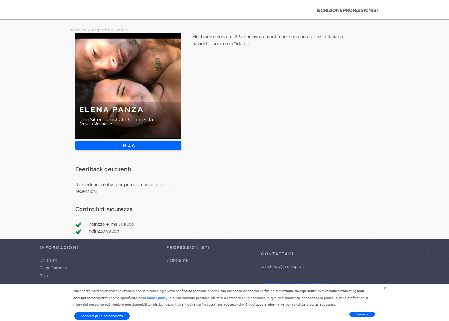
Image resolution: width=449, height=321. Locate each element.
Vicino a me (177, 260)
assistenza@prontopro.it (282, 266)
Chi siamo (48, 260)
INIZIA (128, 145)
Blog (44, 276)
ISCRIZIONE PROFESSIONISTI (348, 10)
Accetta (362, 314)
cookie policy (157, 298)
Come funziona (53, 268)
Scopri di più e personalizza (102, 316)
